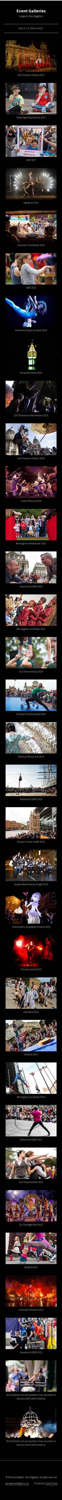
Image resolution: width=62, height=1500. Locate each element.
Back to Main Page (31, 28)
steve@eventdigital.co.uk (17, 1483)
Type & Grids (51, 1483)
